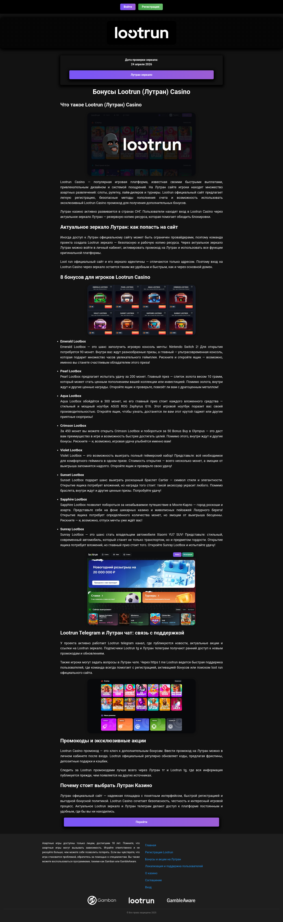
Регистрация (150, 6)
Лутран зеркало (141, 74)
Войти (128, 6)
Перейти (141, 822)
